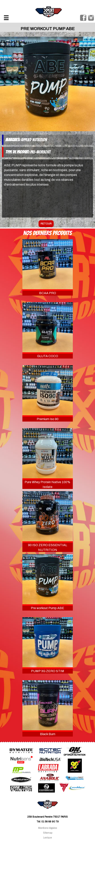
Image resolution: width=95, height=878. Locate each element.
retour (46, 223)
